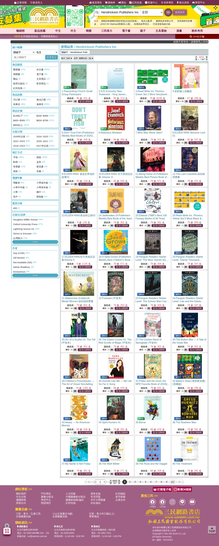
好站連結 (96, 503)
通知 (122, 2)
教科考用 (197, 30)
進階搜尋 (180, 12)
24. (188, 301)
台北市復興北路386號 (27, 529)
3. (153, 94)
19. (152, 259)
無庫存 (69, 101)
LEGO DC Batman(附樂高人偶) (115, 24)
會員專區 (95, 2)
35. (141, 422)
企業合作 (120, 500)
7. (149, 132)
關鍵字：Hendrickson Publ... (75, 52)
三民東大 (106, 30)
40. (182, 463)
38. (109, 463)
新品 (39, 30)
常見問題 (96, 496)
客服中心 (151, 2)
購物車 (110, 2)
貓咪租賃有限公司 (164, 21)
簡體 (88, 30)
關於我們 (21, 493)
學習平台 (198, 2)
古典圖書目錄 (59, 516)
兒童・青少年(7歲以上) (101, 513)
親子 (143, 30)
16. (189, 218)
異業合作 (21, 503)
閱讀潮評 (46, 503)
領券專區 (167, 2)
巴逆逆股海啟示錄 (161, 24)
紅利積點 (120, 493)
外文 (73, 30)
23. (152, 301)
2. (113, 94)
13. (78, 215)
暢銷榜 (20, 30)
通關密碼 (21, 500)
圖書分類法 (47, 496)
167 (173, 482)
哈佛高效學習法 (141, 24)
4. (182, 91)
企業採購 (20, 2)
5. (78, 135)
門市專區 (46, 493)
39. (151, 463)
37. (76, 463)
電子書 (126, 30)
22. (110, 298)
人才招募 (71, 493)
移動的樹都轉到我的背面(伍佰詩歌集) (119, 21)
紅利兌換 (135, 2)
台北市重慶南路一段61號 (103, 529)
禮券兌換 (96, 493)
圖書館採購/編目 (75, 500)
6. (110, 132)
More (35, 242)
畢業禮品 (94, 516)
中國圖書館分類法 (76, 496)
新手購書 (120, 496)
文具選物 (161, 30)
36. (184, 422)
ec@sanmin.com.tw (37, 536)
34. (109, 422)
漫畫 (179, 30)
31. (153, 384)
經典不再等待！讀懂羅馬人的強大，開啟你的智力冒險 (197, 41)
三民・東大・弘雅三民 (28, 513)
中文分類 (21, 496)
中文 (58, 30)
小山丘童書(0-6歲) (62, 513)
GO (168, 12)
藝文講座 (182, 2)
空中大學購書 (98, 500)
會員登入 (36, 2)
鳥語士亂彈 (146, 21)
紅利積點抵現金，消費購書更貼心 (36, 36)
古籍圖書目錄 (23, 516)
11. (152, 177)
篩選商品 (51, 57)
